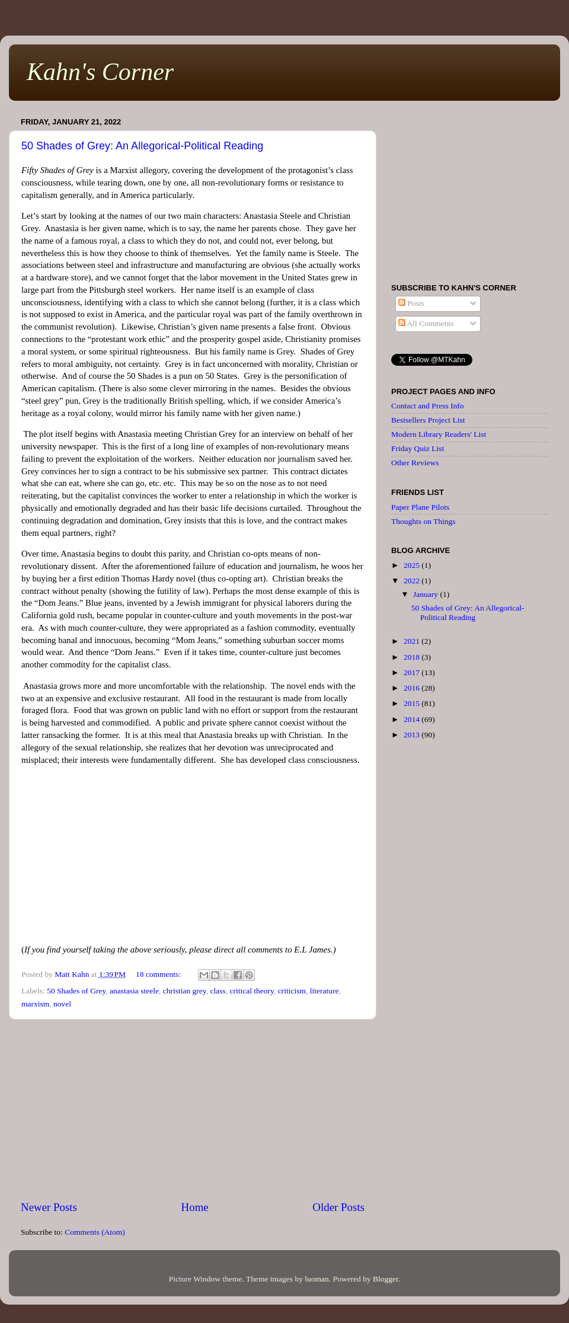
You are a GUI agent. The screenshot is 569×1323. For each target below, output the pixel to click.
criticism (292, 990)
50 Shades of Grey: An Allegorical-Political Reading (142, 146)
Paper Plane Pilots (420, 507)
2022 (412, 580)
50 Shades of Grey (76, 990)
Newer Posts (49, 1207)
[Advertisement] (193, 1110)
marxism (35, 1003)
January (426, 594)
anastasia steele (134, 990)
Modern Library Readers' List (438, 434)
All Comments (426, 323)
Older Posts (338, 1207)
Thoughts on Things (423, 521)
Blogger (385, 1278)
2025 (412, 565)
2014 (412, 719)
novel (62, 1003)
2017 (412, 672)
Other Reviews (415, 462)
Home (195, 1207)
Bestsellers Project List (428, 420)
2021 (412, 641)
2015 (412, 703)
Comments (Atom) (95, 1232)
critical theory (251, 990)
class (217, 990)
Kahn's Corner (100, 71)
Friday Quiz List (417, 448)
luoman (317, 1278)
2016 (412, 687)
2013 (412, 734)
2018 (412, 657)
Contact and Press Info (427, 405)
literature (324, 990)
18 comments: (159, 974)
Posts (411, 303)
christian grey (184, 990)
